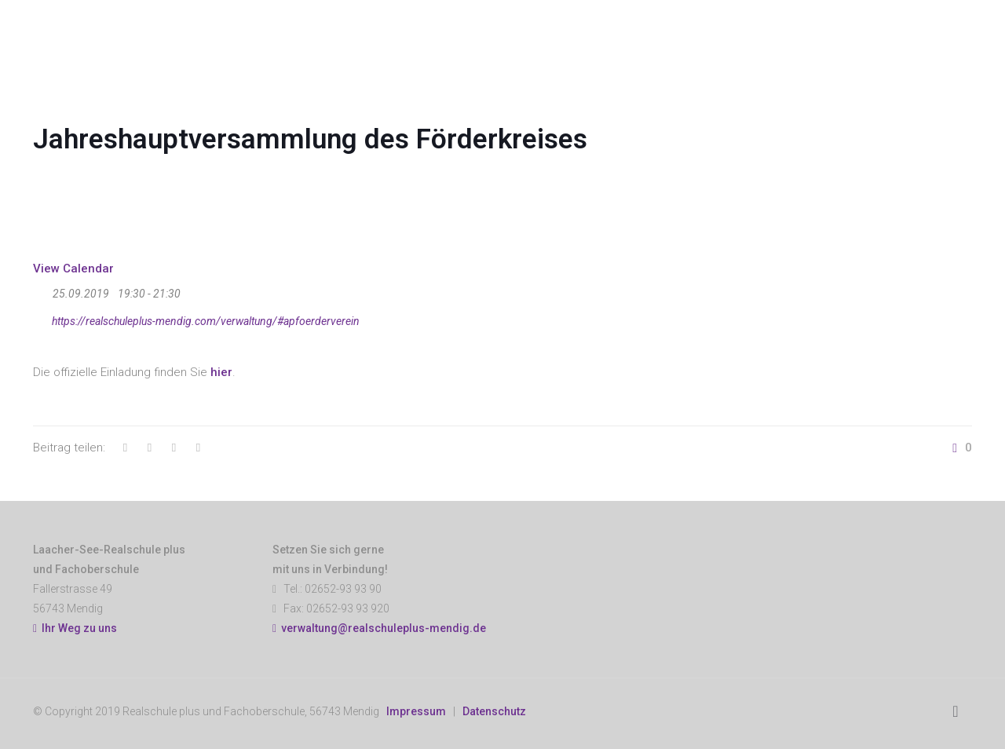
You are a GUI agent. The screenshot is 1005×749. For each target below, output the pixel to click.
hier (221, 372)
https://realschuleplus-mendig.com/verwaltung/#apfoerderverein (196, 318)
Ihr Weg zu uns (75, 628)
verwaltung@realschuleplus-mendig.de (383, 628)
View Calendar (73, 268)
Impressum (416, 711)
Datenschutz (494, 711)
